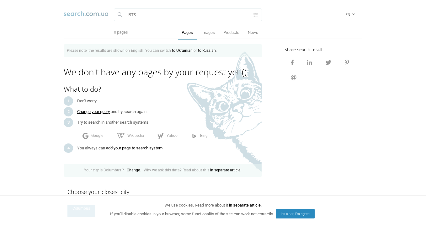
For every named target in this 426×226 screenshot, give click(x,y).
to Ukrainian (182, 50)
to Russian (207, 50)
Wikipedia (130, 136)
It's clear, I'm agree (295, 214)
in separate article (225, 170)
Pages (187, 32)
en (350, 15)
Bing (199, 136)
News (253, 32)
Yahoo (167, 136)
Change (133, 170)
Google (93, 136)
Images (208, 32)
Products (231, 32)
